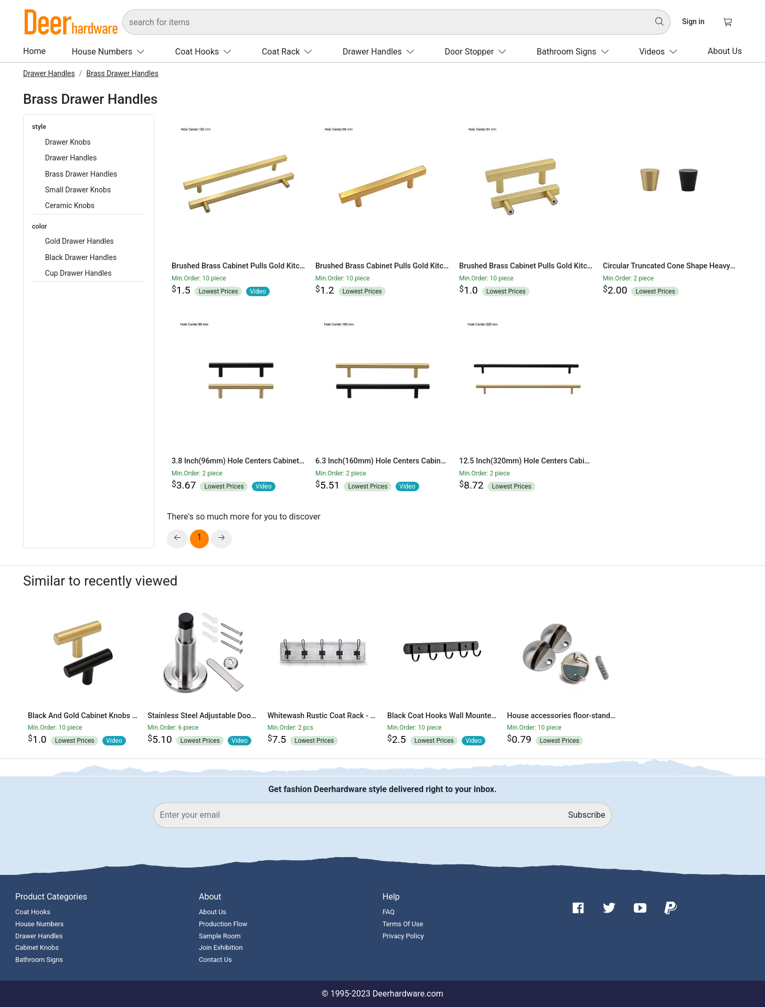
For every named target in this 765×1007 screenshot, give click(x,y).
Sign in (693, 21)
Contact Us (215, 959)
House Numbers (110, 52)
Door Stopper (477, 52)
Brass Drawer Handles (122, 73)
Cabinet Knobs (37, 947)
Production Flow (223, 924)
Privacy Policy (403, 936)
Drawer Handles (381, 52)
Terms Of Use (402, 924)
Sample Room (220, 936)
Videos (660, 52)
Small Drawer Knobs (78, 190)
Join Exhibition (220, 947)
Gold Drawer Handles (79, 241)
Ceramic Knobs (70, 205)
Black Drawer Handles (80, 257)
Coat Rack (289, 52)
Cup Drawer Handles (78, 273)
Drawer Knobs (68, 142)
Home (34, 51)
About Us (725, 51)
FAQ (388, 912)
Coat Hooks (205, 52)
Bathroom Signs (575, 52)
